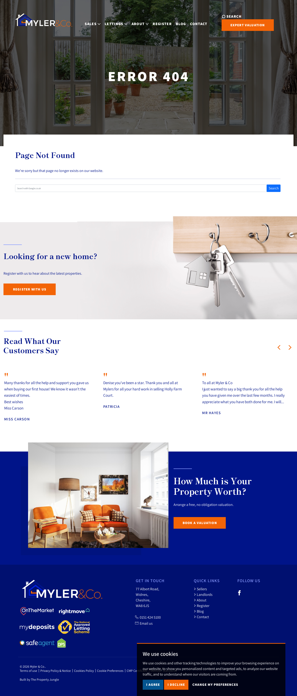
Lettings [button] (113, 21)
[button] (279, 347)
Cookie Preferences (110, 671)
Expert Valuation (241, 25)
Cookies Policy (84, 671)
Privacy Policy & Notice (55, 671)
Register (159, 21)
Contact (195, 21)
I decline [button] (176, 687)
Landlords (203, 594)
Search (274, 188)
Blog (178, 21)
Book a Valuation (200, 523)
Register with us (29, 289)
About (200, 600)
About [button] (137, 21)
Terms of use (28, 671)
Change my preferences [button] (215, 687)
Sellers (200, 589)
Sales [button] (90, 21)
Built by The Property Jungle (39, 679)
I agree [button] (153, 687)
